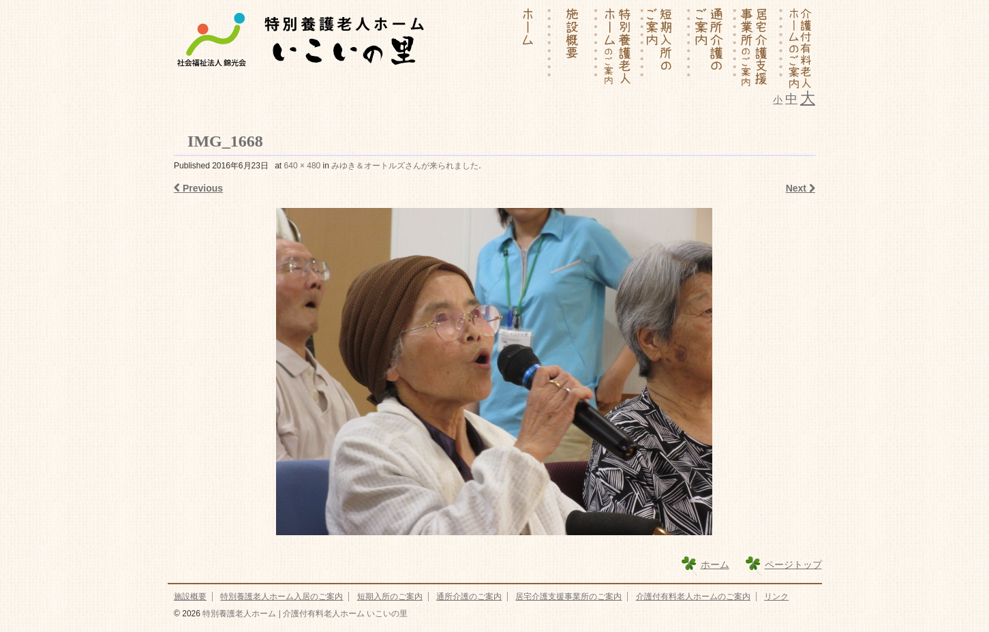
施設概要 (190, 596)
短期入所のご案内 (390, 596)
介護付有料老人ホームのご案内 (693, 596)
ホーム (715, 564)
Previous (198, 188)
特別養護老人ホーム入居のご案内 (281, 596)
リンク (776, 596)
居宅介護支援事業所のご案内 (568, 596)
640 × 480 (302, 165)
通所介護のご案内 (469, 596)
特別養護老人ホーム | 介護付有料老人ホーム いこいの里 (304, 613)
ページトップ (793, 564)
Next (800, 188)
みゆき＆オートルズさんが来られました (404, 165)
